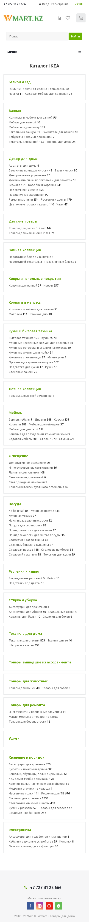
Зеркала (17, 184)
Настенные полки (24, 793)
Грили (14, 88)
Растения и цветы (56, 199)
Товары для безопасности (29, 721)
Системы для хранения (28, 798)
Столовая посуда (24, 549)
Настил (16, 93)
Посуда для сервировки (27, 525)
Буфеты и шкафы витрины (30, 769)
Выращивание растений (26, 578)
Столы (48, 438)
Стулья (66, 438)
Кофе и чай (18, 510)
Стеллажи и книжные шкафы (32, 803)
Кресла (61, 419)
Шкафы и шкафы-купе (27, 812)
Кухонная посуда (45, 510)
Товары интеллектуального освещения (38, 486)
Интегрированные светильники (33, 467)
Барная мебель (20, 419)
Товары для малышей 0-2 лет (31, 233)
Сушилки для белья (57, 616)
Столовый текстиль (25, 554)
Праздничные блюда (60, 261)
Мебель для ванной (24, 122)
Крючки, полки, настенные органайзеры (39, 783)
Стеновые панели (23, 371)
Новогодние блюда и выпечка (31, 256)
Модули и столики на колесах (30, 788)
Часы (61, 204)
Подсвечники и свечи (26, 189)
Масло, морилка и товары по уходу (35, 716)
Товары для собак (56, 688)
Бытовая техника (24, 337)
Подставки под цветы (26, 583)
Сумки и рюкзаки (22, 807)
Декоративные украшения (29, 175)
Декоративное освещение (29, 462)
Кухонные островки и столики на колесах (40, 347)
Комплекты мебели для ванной (32, 117)
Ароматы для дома (24, 165)
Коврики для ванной (25, 285)
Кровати (17, 424)
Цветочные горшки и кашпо (31, 204)
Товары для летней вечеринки (31, 395)
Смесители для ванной (60, 132)
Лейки (53, 578)
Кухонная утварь (22, 515)
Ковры (51, 285)
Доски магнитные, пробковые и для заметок (42, 180)
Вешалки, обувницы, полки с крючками (38, 773)
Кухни (49, 337)
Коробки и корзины (44, 184)
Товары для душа (60, 141)
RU (81, 4)
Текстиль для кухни (59, 554)
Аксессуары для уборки (27, 611)
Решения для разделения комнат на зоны (39, 434)
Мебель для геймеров (46, 424)
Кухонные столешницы (27, 357)
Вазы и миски (66, 170)
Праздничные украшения (28, 194)
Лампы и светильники (26, 472)
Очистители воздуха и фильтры (33, 846)
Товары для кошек (24, 688)
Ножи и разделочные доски (30, 520)
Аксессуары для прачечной (29, 606)
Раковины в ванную (24, 132)
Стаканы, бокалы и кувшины (31, 544)
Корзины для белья (24, 616)
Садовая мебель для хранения (48, 93)
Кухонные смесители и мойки (31, 352)
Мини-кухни (56, 357)
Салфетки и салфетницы (28, 539)
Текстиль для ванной (26, 141)
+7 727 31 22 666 (14, 4)
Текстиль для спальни (27, 640)
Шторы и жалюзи (24, 645)
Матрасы (18, 314)
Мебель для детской (26, 429)
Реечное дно (41, 314)
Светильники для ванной (27, 477)
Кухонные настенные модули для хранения (41, 342)
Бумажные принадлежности (30, 170)
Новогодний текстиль (25, 261)
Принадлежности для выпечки (32, 530)
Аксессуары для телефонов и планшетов (39, 836)
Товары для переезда (55, 807)
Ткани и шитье (59, 640)
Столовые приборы (57, 549)
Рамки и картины (23, 199)
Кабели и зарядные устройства (33, 841)
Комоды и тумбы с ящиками (31, 778)
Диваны (43, 419)
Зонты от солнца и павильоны (46, 88)
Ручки (51, 367)
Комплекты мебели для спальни (33, 309)
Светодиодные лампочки (28, 482)
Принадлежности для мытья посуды (36, 535)
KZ (77, 4)
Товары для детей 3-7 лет (30, 228)
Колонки (66, 841)
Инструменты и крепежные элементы (37, 711)
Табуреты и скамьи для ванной (32, 136)
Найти (75, 36)
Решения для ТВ (55, 793)
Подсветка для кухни (26, 367)
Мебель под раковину (27, 127)
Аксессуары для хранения (29, 764)
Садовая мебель (23, 438)
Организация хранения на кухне (34, 362)
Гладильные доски (62, 611)
